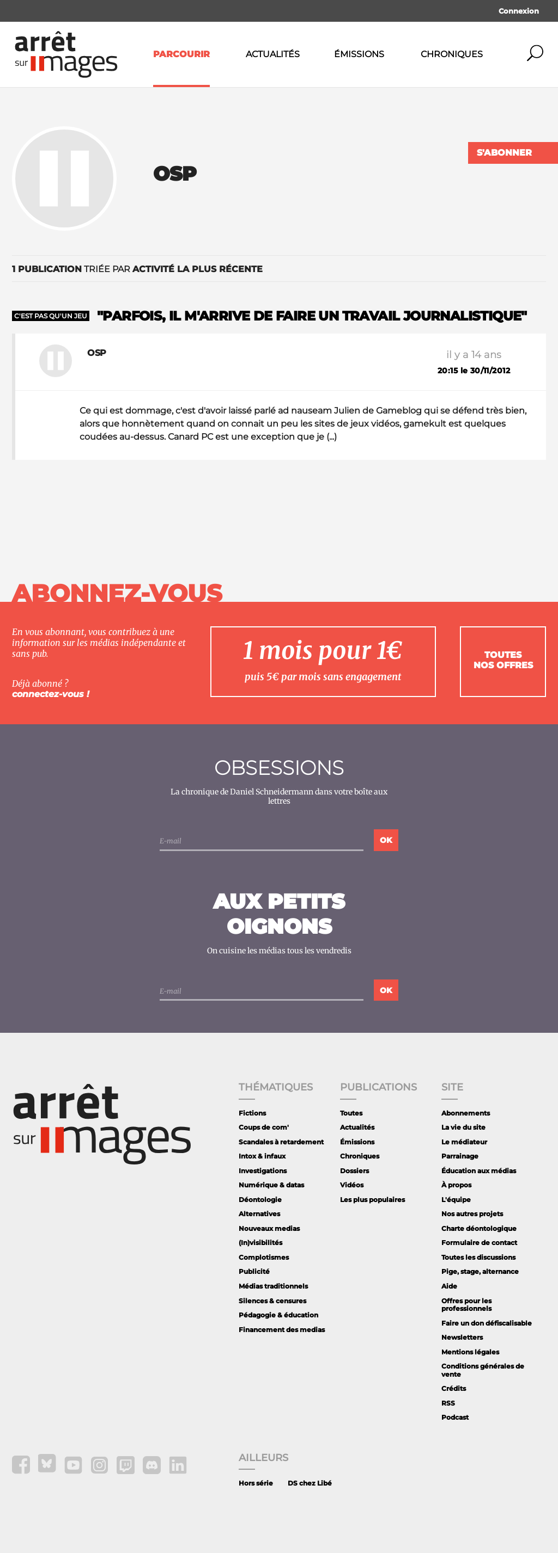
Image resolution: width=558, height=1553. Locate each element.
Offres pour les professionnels (466, 1304)
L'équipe (456, 1199)
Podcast (455, 1417)
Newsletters (462, 1337)
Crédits (453, 1388)
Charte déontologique (479, 1228)
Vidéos (351, 1185)
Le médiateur (464, 1142)
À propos (456, 1185)
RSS (448, 1403)
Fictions (252, 1113)
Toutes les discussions (478, 1257)
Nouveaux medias (269, 1228)
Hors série (256, 1483)
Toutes (351, 1113)
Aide (449, 1286)
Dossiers (354, 1171)
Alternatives (259, 1214)
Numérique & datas (271, 1185)
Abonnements (465, 1113)
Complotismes (264, 1257)
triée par (137, 269)
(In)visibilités (260, 1242)
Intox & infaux (262, 1156)
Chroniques (452, 54)
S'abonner (504, 152)
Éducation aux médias (478, 1171)
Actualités (273, 54)
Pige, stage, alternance (480, 1271)
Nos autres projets (472, 1214)
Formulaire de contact (479, 1242)
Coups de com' (264, 1127)
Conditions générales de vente (482, 1370)
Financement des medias (282, 1330)
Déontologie (260, 1199)
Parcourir (181, 54)
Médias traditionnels (273, 1286)
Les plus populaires (372, 1199)
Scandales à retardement (281, 1142)
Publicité (254, 1271)
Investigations (263, 1171)
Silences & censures (272, 1301)
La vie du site (463, 1127)
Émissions (359, 54)
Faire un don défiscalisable (486, 1323)
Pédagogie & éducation (278, 1315)
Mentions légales (470, 1352)
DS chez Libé (310, 1483)
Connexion (519, 11)
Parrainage (459, 1156)
